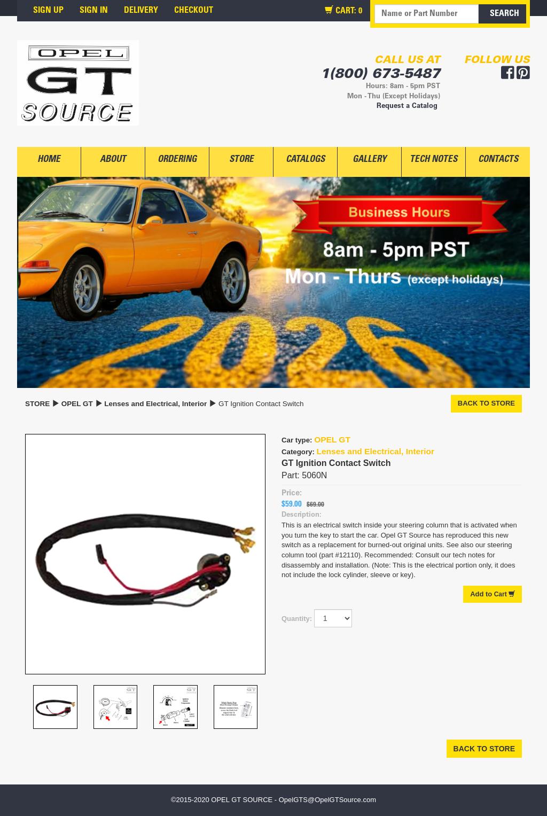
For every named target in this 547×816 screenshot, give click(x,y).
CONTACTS (498, 160)
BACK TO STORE (486, 403)
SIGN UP (48, 10)
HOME (48, 160)
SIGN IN (94, 10)
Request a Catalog (407, 106)
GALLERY (369, 160)
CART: (343, 10)
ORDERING (177, 160)
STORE (241, 160)
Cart (492, 594)
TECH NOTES (433, 160)
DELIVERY (141, 10)
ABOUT (113, 160)
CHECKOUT (193, 10)
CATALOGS (305, 160)
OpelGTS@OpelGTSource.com (327, 800)
